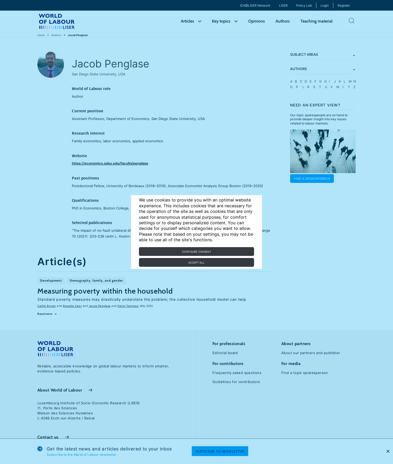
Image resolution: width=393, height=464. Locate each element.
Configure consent (196, 251)
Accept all (196, 262)
